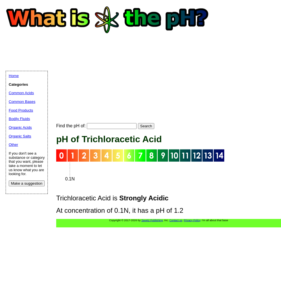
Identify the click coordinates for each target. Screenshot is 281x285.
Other (13, 144)
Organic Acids (20, 127)
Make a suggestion (26, 183)
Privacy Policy (192, 220)
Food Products (21, 110)
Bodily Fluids (19, 119)
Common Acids (21, 93)
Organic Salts (20, 136)
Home (14, 76)
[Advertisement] (95, 73)
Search (146, 126)
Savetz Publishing (152, 220)
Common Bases (22, 101)
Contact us (175, 220)
